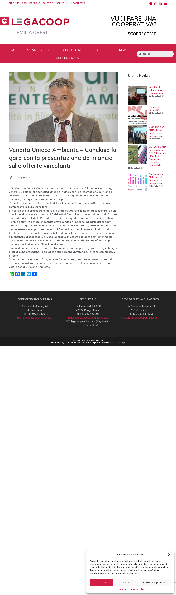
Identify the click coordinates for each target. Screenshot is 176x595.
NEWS (123, 50)
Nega (126, 582)
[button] (169, 554)
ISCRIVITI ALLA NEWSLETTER (70, 3)
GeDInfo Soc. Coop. (115, 342)
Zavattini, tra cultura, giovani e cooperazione (157, 90)
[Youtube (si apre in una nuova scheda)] (165, 4)
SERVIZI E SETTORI (39, 50)
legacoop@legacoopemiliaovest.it (88, 317)
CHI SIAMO (14, 3)
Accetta (101, 582)
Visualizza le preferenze (155, 582)
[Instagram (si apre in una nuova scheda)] (155, 4)
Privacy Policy (137, 589)
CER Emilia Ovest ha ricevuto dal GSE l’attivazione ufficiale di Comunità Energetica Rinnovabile (157, 155)
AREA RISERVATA (67, 57)
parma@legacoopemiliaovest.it (35, 317)
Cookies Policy (73, 342)
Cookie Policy (123, 589)
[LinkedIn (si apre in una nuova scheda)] (160, 4)
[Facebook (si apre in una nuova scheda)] (150, 4)
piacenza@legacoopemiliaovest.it (140, 317)
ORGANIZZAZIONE (31, 3)
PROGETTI (100, 50)
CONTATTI (48, 3)
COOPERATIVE (72, 50)
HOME (11, 50)
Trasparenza (87, 342)
